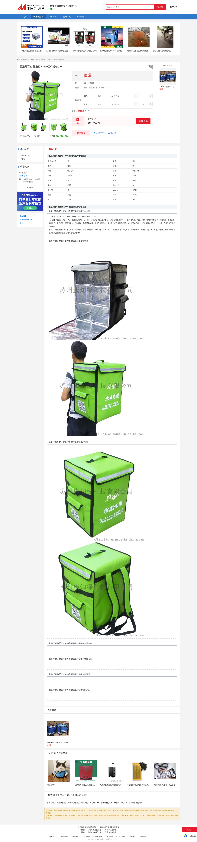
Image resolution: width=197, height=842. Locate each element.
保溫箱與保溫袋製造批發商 (109, 827)
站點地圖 (87, 836)
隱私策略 (98, 836)
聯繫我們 (64, 836)
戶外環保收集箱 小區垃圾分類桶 (85, 51)
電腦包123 (51, 785)
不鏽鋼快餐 (61, 803)
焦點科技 (101, 839)
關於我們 (53, 836)
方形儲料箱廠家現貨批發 (162, 51)
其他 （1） (25, 159)
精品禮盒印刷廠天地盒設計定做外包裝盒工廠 (90, 785)
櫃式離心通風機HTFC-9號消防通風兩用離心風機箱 (118, 51)
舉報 (37, 136)
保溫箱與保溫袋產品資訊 (87, 827)
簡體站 (132, 836)
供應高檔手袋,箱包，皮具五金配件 (165, 785)
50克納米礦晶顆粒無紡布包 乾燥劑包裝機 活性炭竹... (146, 785)
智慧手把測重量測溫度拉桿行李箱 (112, 785)
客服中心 (75, 836)
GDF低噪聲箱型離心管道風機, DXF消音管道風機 (37, 51)
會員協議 (110, 836)
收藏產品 (25, 136)
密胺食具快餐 (73, 803)
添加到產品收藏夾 (26, 219)
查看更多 (30, 187)
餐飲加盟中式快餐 (88, 803)
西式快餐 (51, 803)
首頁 (18, 59)
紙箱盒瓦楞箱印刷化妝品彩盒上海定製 (60, 51)
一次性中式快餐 (121, 803)
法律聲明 (121, 836)
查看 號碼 (143, 121)
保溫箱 (132, 803)
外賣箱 (139, 803)
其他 (32, 59)
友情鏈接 (143, 836)
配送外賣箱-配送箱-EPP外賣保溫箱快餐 (102, 830)
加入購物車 (99, 133)
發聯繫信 (81, 132)
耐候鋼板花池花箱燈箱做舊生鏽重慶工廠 (141, 51)
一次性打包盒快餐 (105, 803)
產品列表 (25, 59)
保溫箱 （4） (26, 155)
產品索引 (23, 216)
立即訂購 (112, 133)
